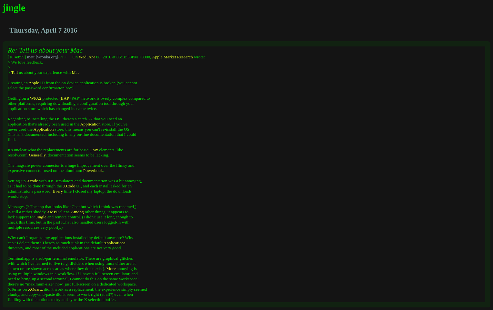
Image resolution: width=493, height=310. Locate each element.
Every (58, 191)
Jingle (41, 217)
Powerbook (93, 170)
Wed (82, 57)
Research (185, 57)
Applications (115, 242)
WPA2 (35, 98)
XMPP (52, 211)
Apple (157, 57)
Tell (14, 72)
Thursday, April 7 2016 (43, 30)
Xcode (32, 180)
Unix (93, 149)
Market (170, 57)
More (111, 268)
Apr (91, 57)
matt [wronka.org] (42, 57)
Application (90, 124)
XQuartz (35, 289)
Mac (75, 72)
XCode (69, 186)
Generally (37, 155)
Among (77, 211)
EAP (65, 98)
